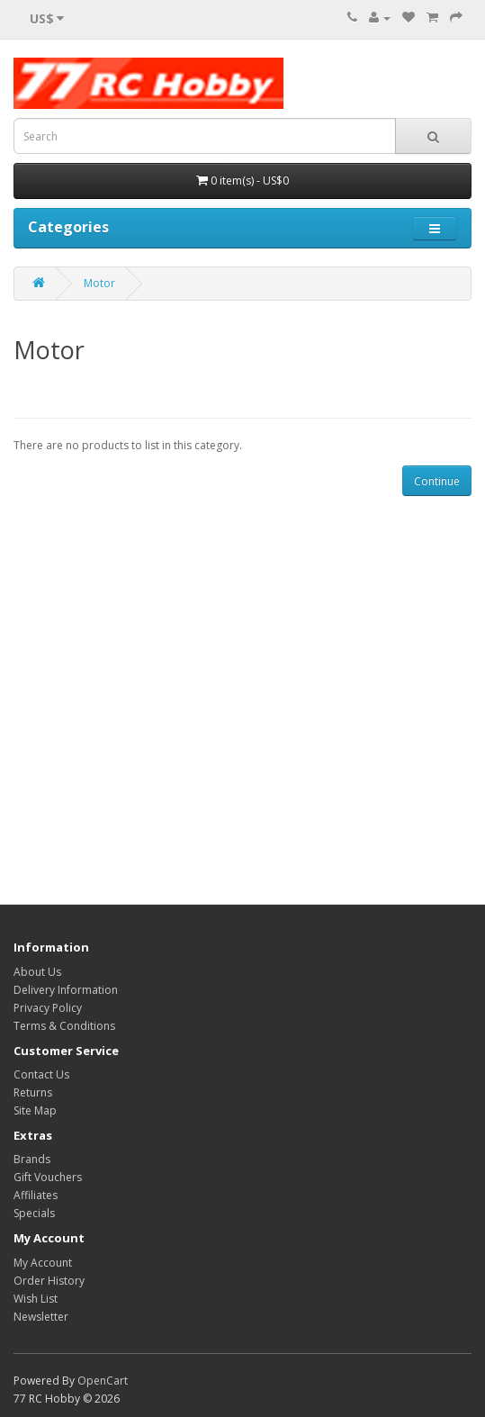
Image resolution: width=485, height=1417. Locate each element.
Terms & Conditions (64, 1025)
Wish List (35, 1298)
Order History (49, 1280)
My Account (42, 1262)
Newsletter (40, 1316)
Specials (34, 1213)
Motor (99, 283)
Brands (31, 1159)
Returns (32, 1092)
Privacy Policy (47, 1007)
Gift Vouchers (47, 1177)
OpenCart (102, 1380)
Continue (437, 481)
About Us (37, 971)
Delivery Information (65, 989)
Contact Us (41, 1074)
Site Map (35, 1110)
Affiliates (35, 1195)
